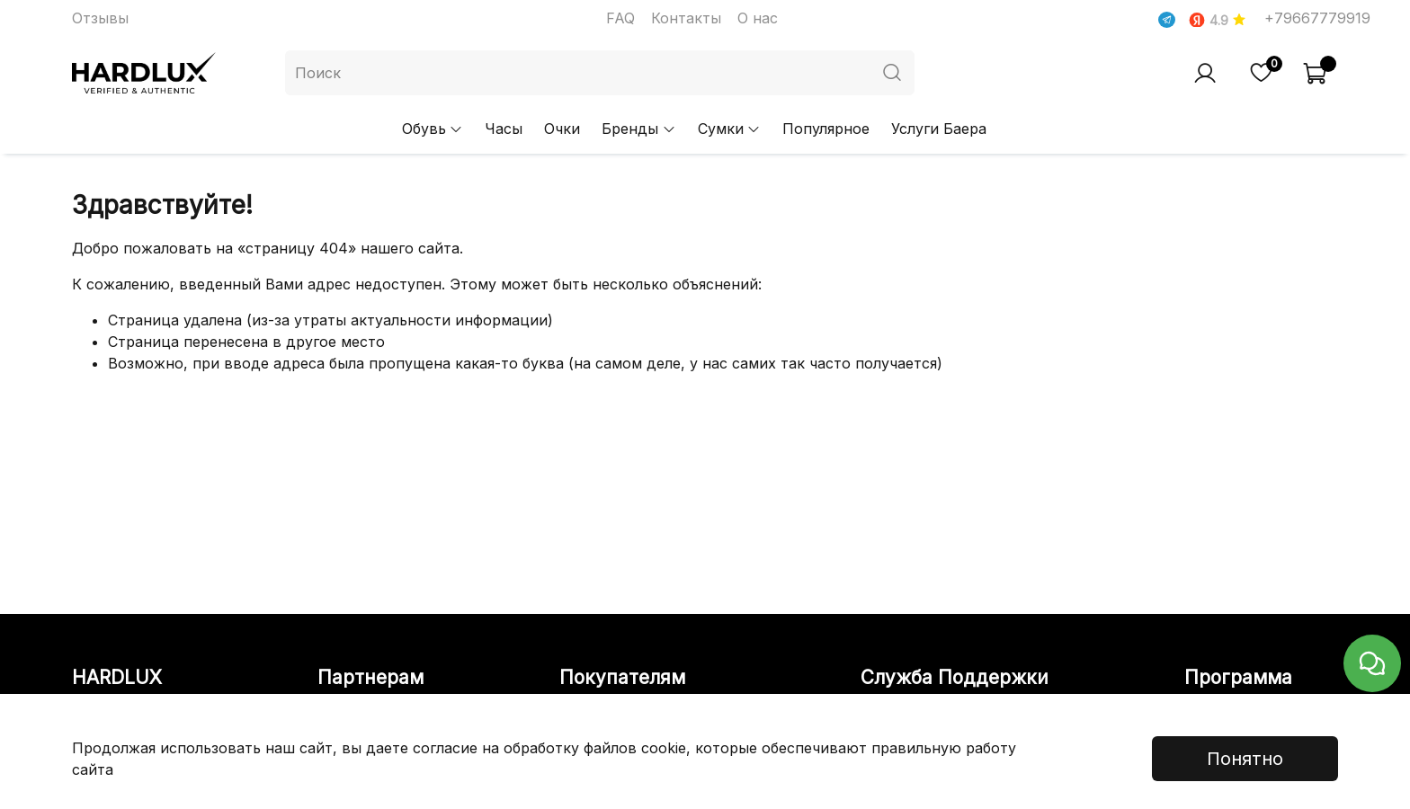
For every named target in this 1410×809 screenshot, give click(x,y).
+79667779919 (1317, 18)
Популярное (826, 129)
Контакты (686, 18)
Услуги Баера (938, 129)
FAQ (620, 18)
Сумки (729, 129)
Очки (562, 129)
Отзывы (100, 18)
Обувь (432, 129)
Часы (503, 129)
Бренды (638, 129)
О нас (757, 18)
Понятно (1245, 758)
